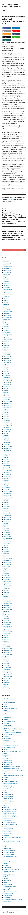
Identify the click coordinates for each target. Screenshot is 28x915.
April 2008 (6, 618)
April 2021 (6, 326)
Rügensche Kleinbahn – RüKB (12, 841)
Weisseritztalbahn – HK (10, 891)
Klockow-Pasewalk (9, 773)
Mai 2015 (6, 459)
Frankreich (6, 736)
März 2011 (6, 553)
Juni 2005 (6, 682)
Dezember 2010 (8, 558)
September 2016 (8, 429)
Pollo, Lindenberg (8, 828)
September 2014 (8, 474)
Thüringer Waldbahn (9, 875)
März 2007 (6, 643)
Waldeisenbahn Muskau (10, 886)
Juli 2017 (6, 411)
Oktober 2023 (7, 270)
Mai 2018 (6, 392)
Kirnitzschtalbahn (8, 764)
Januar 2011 (7, 557)
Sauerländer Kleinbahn (10, 850)
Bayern (5, 704)
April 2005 (6, 686)
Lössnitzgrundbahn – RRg (11, 781)
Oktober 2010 (7, 562)
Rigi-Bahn (6, 835)
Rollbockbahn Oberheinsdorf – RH (13, 837)
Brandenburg (7, 717)
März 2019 (6, 373)
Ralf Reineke (7, 188)
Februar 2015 (7, 465)
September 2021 (8, 317)
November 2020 (8, 336)
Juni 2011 (6, 547)
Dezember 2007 (8, 626)
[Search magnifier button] (25, 250)
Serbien (6, 863)
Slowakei (6, 865)
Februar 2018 (7, 397)
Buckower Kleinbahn (9, 721)
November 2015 (8, 448)
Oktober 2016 (7, 427)
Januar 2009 (7, 601)
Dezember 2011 (8, 536)
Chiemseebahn (7, 725)
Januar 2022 (7, 309)
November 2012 (8, 515)
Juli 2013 (6, 500)
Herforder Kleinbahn (9, 747)
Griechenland (7, 738)
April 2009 (6, 596)
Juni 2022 (6, 300)
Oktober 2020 (7, 337)
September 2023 (8, 272)
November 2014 (8, 470)
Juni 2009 (6, 592)
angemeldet (10, 199)
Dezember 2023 (8, 266)
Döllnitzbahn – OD (9, 730)
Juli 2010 (6, 568)
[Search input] (13, 250)
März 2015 (6, 463)
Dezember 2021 (8, 311)
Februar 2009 (7, 600)
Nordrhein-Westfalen (9, 802)
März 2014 (6, 485)
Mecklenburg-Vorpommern (11, 787)
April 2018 (6, 394)
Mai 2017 (6, 414)
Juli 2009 (6, 590)
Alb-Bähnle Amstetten (10, 699)
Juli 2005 (6, 680)
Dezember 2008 (8, 603)
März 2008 (6, 620)
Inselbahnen (7, 755)
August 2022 (7, 296)
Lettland (6, 777)
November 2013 (8, 493)
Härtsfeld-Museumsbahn (10, 742)
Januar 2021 (7, 332)
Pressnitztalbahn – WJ (10, 830)
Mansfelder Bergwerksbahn (11, 783)
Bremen (6, 719)
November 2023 (8, 268)
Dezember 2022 (8, 289)
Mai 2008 (6, 616)
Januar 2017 (7, 422)
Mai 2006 (6, 661)
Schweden (6, 858)
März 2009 (6, 598)
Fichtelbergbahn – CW (10, 734)
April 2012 (6, 528)
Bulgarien (6, 723)
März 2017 (6, 418)
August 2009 (7, 588)
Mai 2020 (6, 347)
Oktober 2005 (7, 674)
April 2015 (6, 461)
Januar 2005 (7, 688)
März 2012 (6, 530)
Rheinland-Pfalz (8, 833)
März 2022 (6, 306)
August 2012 (7, 521)
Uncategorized (7, 880)
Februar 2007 (7, 645)
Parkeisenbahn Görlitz (10, 813)
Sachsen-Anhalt (8, 848)
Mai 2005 (6, 684)
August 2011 (7, 543)
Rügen (5, 839)
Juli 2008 (6, 613)
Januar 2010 (7, 579)
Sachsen (6, 846)
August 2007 (7, 633)
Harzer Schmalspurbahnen (11, 745)
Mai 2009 (6, 594)
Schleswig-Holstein (9, 852)
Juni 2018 (6, 390)
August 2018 (7, 386)
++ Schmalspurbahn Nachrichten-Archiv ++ (11, 5)
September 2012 (8, 519)
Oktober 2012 (7, 517)
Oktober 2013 (7, 495)
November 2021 (8, 313)
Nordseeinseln (7, 803)
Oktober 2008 (7, 607)
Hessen (5, 749)
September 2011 (8, 542)
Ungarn (6, 882)
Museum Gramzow (9, 796)
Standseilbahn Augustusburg (11, 869)
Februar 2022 (7, 308)
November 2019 (8, 358)
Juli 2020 (6, 343)
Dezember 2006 (8, 648)
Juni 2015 (6, 457)
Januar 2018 (7, 399)
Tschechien (7, 876)
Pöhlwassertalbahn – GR (10, 824)
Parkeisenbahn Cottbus (10, 811)
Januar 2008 (7, 624)
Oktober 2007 (7, 630)
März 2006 (6, 665)
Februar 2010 (7, 577)
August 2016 (7, 431)
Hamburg (6, 740)
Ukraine (6, 878)
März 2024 (6, 261)
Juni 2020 (6, 345)
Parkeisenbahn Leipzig (10, 815)
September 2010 (8, 564)
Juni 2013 (6, 502)
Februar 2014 (7, 487)
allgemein (6, 700)
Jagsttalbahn (7, 758)
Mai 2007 (6, 639)
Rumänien (6, 843)
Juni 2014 (6, 480)
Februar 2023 (7, 285)
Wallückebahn (7, 890)
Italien (5, 757)
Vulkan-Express (8, 884)
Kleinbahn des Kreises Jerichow (12, 768)
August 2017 (7, 409)
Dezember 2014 (8, 469)
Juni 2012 (6, 525)
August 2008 (7, 611)
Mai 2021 (6, 324)
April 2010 (6, 573)
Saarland (6, 845)
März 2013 (6, 508)
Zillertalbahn (7, 897)
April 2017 (6, 416)
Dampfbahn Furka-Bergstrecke (12, 727)
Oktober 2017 (7, 405)
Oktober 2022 (7, 293)
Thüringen (6, 873)
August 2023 (7, 274)
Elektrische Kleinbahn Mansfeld (12, 732)
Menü (4, 10)
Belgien (6, 706)
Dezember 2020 (8, 334)
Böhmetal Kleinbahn (9, 712)
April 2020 (6, 349)
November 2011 (8, 538)
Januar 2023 (7, 287)
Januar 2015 (7, 467)
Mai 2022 (6, 302)
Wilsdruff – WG (8, 895)
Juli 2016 (6, 433)
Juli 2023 (6, 276)
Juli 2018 (6, 388)
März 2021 (6, 328)
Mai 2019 (6, 369)
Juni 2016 (6, 435)
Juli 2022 (6, 298)
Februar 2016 (7, 442)
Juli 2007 (6, 635)
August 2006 (7, 656)
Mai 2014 (6, 482)
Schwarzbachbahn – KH (10, 856)
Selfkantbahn (7, 861)
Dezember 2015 (8, 446)
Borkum (6, 714)
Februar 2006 (7, 667)
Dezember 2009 (8, 581)
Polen (5, 826)
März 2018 (6, 396)
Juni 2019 (6, 367)
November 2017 (8, 403)
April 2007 (6, 641)
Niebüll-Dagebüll (8, 798)
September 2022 (8, 294)
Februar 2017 (7, 420)
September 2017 (8, 407)
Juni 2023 (6, 278)
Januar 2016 (7, 444)
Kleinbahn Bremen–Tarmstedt (12, 766)
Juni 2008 (6, 615)
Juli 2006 (6, 658)
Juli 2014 (6, 478)
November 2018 (8, 381)
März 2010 (6, 575)
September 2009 (8, 586)
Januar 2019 (7, 377)
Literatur (6, 779)
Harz (5, 744)
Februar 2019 (7, 375)
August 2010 (7, 566)
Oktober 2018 (7, 382)
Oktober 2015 (7, 450)
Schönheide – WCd (9, 854)
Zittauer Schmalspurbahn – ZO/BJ (13, 899)
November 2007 (8, 628)
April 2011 (6, 551)
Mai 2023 (6, 279)
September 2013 (8, 497)
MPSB (5, 792)
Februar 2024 (7, 263)
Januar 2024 (7, 264)
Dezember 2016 (8, 424)
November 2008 (8, 605)
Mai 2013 (6, 504)
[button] (6, 28)
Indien (5, 753)
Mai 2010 (6, 571)
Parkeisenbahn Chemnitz (10, 809)
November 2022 (8, 291)
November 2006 (8, 650)
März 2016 (6, 440)
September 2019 (8, 362)
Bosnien (6, 715)
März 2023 (6, 283)
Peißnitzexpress (8, 820)
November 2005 (8, 673)
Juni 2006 (6, 659)
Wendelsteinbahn (8, 893)
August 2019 (7, 364)
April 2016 (6, 439)
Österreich (6, 807)
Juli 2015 (6, 455)
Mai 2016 (6, 437)
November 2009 (8, 583)
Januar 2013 (7, 512)
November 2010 (8, 560)
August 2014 (7, 476)
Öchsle (5, 805)
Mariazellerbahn (8, 785)
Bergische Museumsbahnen (11, 708)
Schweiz (6, 860)
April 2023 (6, 281)
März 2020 (6, 351)
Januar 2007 (7, 646)
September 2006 (8, 654)
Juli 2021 (6, 321)
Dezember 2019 (8, 356)
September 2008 (8, 609)
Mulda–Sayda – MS (9, 794)
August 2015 (7, 454)
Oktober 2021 (7, 315)
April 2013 (6, 506)
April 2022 (6, 304)
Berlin (5, 710)
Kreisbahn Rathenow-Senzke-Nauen (14, 775)
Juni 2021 (6, 323)
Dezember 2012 (8, 513)
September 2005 (8, 676)
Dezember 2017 (8, 401)
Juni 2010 (6, 570)
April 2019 (6, 371)
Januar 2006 (7, 669)
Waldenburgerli (8, 888)
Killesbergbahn (8, 762)
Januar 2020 (7, 354)
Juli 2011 (6, 545)
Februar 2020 (7, 352)
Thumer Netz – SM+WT (10, 871)
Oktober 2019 (7, 360)
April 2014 (6, 484)
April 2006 (6, 663)
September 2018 (8, 384)
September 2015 (8, 452)
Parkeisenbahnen (8, 818)
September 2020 (8, 339)
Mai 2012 (6, 527)
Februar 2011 (7, 555)
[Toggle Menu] (24, 907)
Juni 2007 (6, 637)
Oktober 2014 (7, 472)
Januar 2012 (7, 534)
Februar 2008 (7, 622)
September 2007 (8, 631)
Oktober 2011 (7, 540)
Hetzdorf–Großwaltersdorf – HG (12, 751)
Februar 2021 (7, 330)
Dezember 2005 (8, 671)
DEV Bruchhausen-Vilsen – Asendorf (13, 729)
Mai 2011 (6, 549)
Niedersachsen (7, 800)
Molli (5, 790)
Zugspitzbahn (7, 901)
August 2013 (7, 498)
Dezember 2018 (8, 379)
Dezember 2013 (8, 491)
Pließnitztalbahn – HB (10, 822)
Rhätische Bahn (8, 831)
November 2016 (8, 425)
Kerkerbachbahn (8, 760)
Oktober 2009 (7, 585)
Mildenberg (7, 788)
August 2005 (7, 678)
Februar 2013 (7, 510)
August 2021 (7, 319)
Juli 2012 (6, 523)
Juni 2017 (6, 412)
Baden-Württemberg (9, 702)
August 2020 (7, 341)
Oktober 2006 (7, 652)
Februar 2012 (7, 532)
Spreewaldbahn (8, 867)
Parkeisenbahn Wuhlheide (11, 817)
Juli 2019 (6, 366)
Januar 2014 (7, 489)
